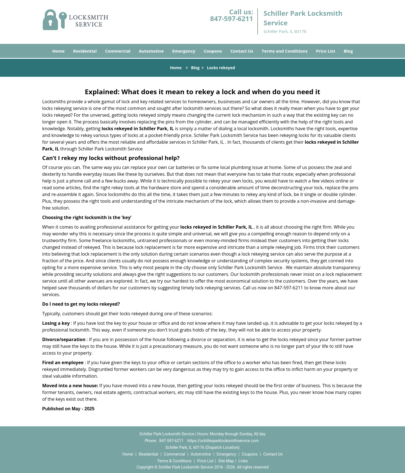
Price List (325, 51)
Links (243, 461)
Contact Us (241, 51)
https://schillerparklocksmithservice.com (223, 440)
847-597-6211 (231, 18)
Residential (85, 51)
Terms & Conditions (174, 461)
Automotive (151, 51)
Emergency (183, 51)
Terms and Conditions (284, 51)
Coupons (213, 51)
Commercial (117, 51)
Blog (348, 51)
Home (58, 51)
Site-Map (226, 461)
